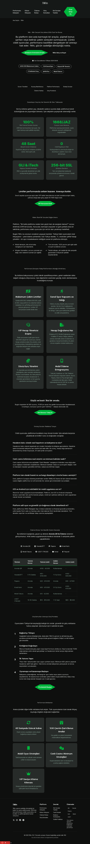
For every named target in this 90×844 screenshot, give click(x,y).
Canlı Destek (57, 812)
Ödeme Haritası (38, 90)
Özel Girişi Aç (70, 12)
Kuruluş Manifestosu (37, 86)
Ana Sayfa (16, 20)
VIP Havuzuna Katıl (45, 203)
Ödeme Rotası (37, 12)
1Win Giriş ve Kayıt (59, 53)
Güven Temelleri (23, 86)
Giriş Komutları (46, 12)
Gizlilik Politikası (58, 819)
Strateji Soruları (67, 86)
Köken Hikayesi (28, 12)
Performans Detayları (17, 12)
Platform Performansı (53, 86)
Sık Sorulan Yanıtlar (56, 12)
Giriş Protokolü (51, 90)
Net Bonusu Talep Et (45, 412)
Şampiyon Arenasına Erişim (34, 53)
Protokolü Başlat (45, 687)
